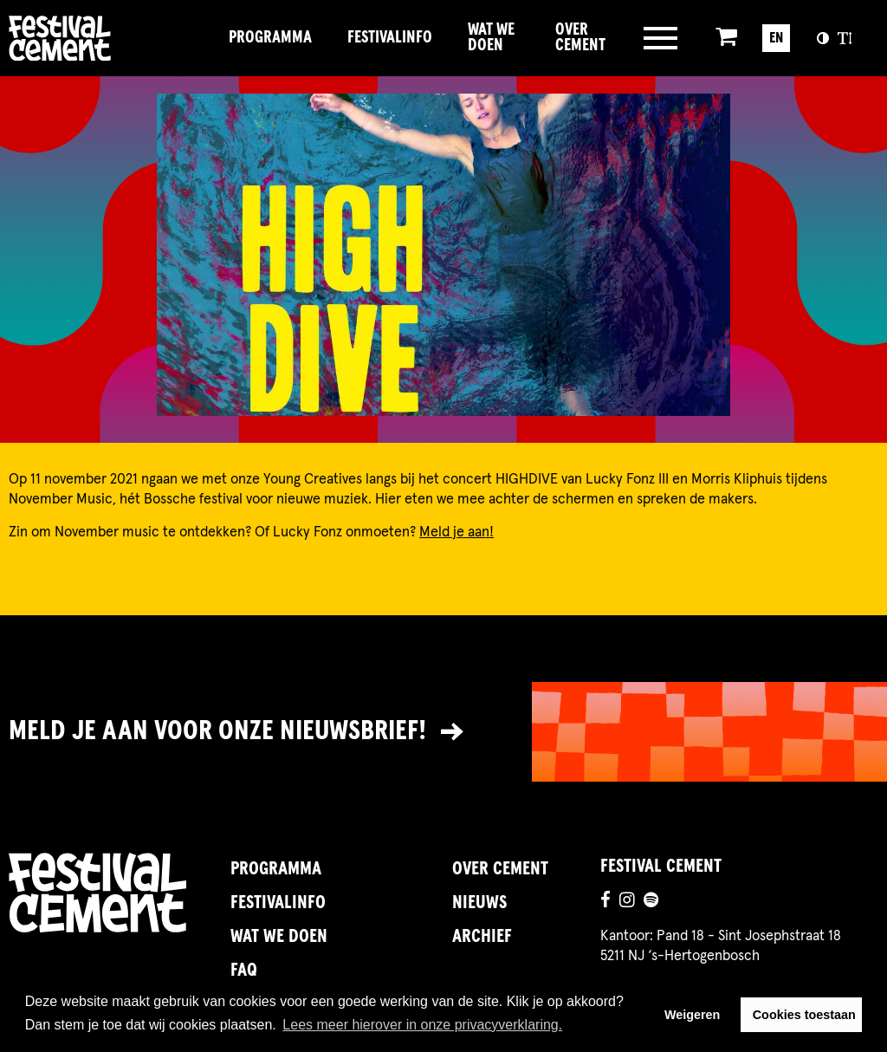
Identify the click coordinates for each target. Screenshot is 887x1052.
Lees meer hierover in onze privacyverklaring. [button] (422, 1024)
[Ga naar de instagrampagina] (627, 902)
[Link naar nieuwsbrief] (443, 732)
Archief (482, 936)
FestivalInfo (389, 37)
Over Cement (580, 38)
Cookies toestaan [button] (804, 1015)
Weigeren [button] (692, 1015)
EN (776, 38)
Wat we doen (491, 38)
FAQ (243, 970)
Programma (270, 37)
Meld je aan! (456, 532)
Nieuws (479, 903)
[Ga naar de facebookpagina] (605, 902)
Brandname (109, 38)
